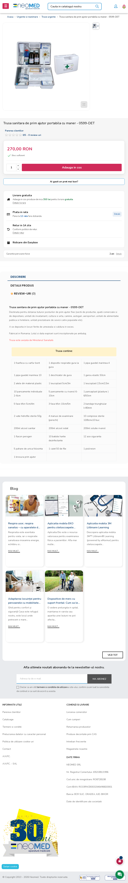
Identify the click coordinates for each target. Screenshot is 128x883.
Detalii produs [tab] (22, 286)
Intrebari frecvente (76, 741)
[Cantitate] (11, 167)
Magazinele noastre (76, 749)
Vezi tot (113, 655)
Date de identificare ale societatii (84, 801)
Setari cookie (10, 866)
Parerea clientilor (11, 712)
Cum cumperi (73, 719)
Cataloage (8, 719)
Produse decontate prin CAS (81, 734)
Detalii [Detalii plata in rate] (117, 214)
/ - (32, 135)
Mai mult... (14, 551)
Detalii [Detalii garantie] (119, 254)
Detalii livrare (19, 202)
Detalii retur (18, 232)
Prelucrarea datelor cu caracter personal (24, 734)
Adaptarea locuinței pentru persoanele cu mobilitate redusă (24, 601)
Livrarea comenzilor (76, 712)
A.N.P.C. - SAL (9, 763)
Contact (6, 749)
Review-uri (23, 294)
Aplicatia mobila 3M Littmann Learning (99, 525)
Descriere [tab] (18, 277)
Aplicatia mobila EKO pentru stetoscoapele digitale (61, 525)
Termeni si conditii (12, 726)
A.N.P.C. (6, 756)
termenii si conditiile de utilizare (52, 687)
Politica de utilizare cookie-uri (18, 741)
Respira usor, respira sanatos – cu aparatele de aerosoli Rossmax (24, 525)
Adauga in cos (72, 167)
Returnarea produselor (78, 726)
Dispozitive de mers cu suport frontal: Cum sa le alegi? (63, 601)
